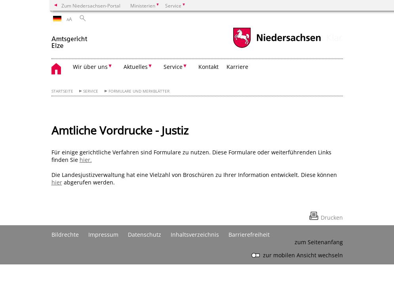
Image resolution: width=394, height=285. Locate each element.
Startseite (62, 91)
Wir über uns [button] (90, 66)
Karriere (237, 66)
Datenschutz (144, 234)
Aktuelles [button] (136, 66)
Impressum (103, 234)
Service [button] (173, 66)
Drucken (332, 217)
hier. (86, 159)
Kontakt (208, 66)
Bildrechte (65, 234)
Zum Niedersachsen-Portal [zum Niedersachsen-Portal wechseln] (90, 5)
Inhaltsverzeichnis (195, 234)
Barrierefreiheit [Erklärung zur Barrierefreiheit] (249, 234)
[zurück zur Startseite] (69, 39)
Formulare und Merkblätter (138, 91)
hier (56, 182)
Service (90, 91)
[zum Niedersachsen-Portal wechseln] (277, 47)
